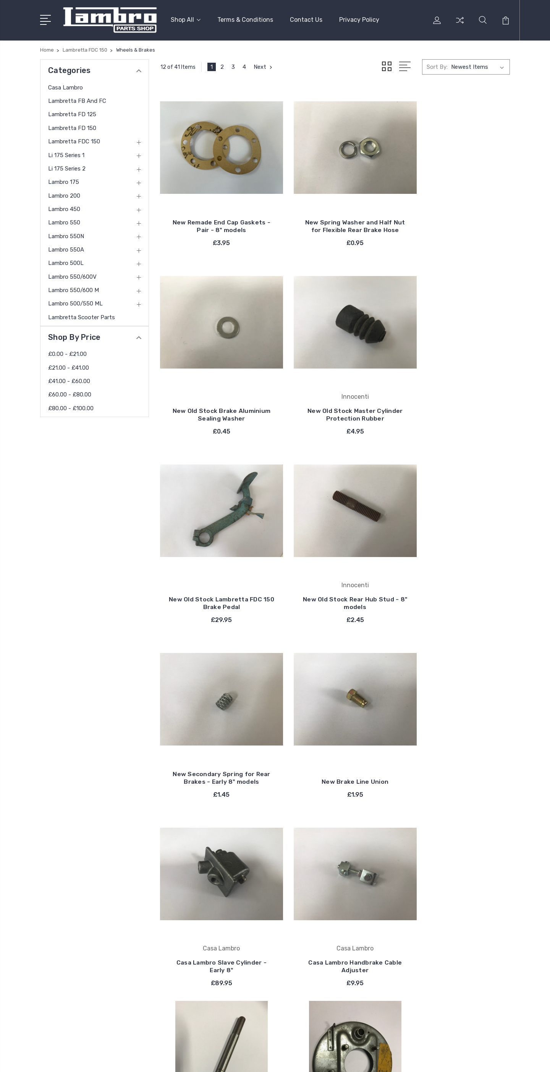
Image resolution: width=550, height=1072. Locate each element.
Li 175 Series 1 (66, 153)
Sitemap (221, 1059)
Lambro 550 (64, 221)
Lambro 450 (64, 208)
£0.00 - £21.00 (67, 352)
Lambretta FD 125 (72, 113)
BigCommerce (185, 1059)
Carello (309, 883)
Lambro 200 (64, 194)
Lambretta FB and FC (77, 99)
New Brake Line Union (335, 571)
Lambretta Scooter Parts (81, 315)
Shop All (186, 19)
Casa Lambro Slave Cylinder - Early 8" (455, 567)
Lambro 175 (63, 180)
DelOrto (310, 917)
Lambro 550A (66, 248)
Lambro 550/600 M (73, 289)
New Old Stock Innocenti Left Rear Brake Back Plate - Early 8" (455, 745)
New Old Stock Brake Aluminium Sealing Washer (455, 218)
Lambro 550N (66, 234)
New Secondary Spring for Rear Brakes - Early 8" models (215, 563)
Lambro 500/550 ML (75, 302)
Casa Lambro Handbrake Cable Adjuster (214, 749)
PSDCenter (496, 1059)
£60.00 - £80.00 (69, 393)
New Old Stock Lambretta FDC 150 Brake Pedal (335, 392)
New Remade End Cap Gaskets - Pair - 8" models (215, 218)
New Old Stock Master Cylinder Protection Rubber (215, 392)
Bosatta (311, 894)
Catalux (310, 906)
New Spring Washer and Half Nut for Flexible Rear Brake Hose (335, 214)
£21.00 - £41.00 (68, 366)
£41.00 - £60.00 (69, 380)
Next (264, 66)
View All (311, 929)
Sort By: (437, 65)
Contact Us (306, 19)
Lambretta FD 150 (72, 126)
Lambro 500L (66, 261)
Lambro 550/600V (72, 275)
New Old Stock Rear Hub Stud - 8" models (455, 392)
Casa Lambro (65, 86)
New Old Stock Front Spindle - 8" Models (335, 749)
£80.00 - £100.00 (71, 406)
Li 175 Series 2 (67, 167)
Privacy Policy (359, 19)
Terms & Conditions (245, 19)
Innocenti (312, 860)
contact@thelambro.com (84, 958)
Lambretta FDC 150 (74, 140)
